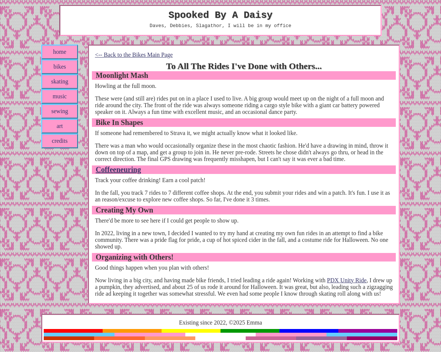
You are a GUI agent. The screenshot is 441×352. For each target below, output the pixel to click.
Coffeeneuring (118, 173)
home (59, 55)
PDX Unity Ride (347, 283)
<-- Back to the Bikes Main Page (134, 58)
